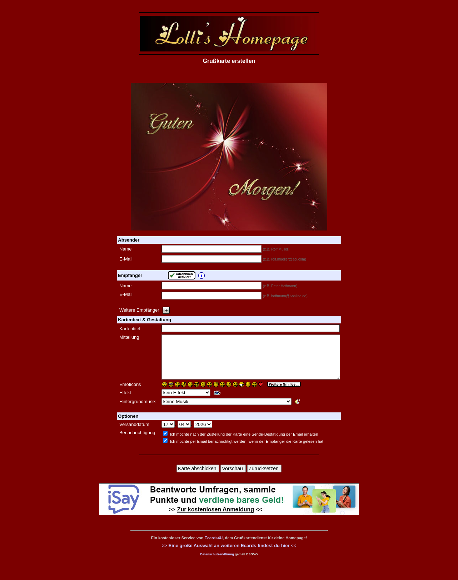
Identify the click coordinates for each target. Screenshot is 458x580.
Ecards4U (214, 546)
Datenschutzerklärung (217, 563)
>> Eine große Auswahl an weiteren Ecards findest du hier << (229, 554)
